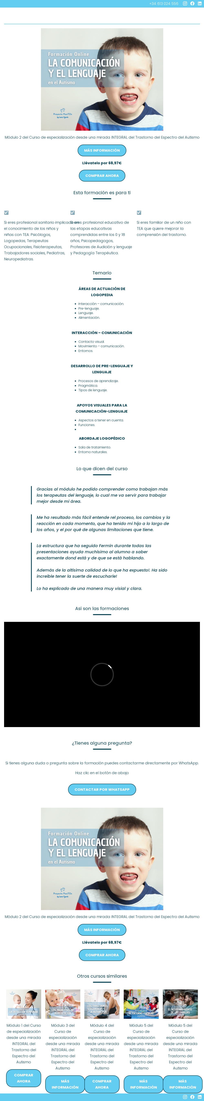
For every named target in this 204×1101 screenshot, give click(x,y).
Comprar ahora (102, 175)
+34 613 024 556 (163, 3)
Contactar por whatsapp (102, 789)
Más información (102, 150)
